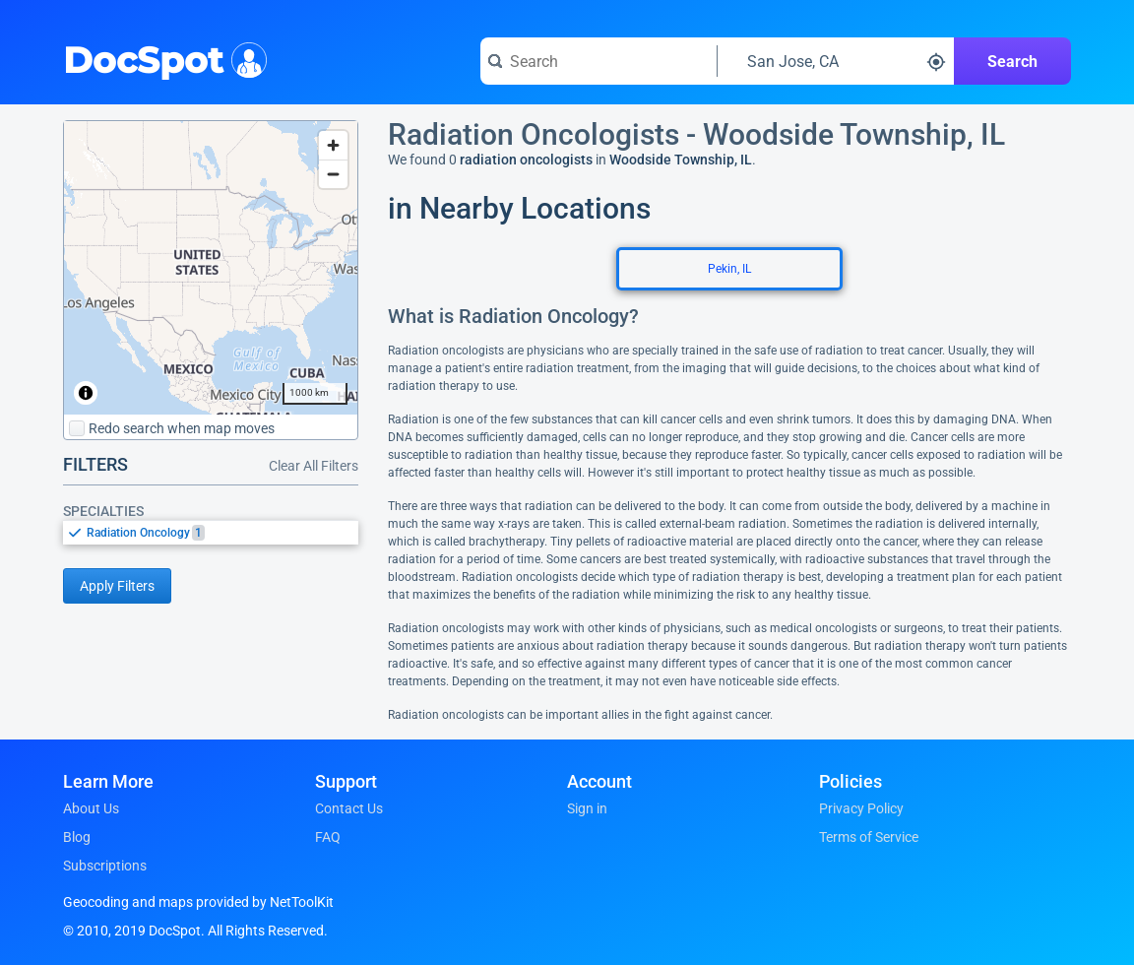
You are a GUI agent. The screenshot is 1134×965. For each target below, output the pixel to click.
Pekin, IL (729, 269)
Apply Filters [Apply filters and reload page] (117, 586)
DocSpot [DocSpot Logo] (161, 58)
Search (1012, 61)
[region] (210, 268)
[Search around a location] (836, 61)
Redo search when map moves (172, 428)
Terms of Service (868, 837)
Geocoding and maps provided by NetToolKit (198, 902)
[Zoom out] (333, 174)
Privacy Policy (861, 808)
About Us (91, 808)
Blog (77, 837)
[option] (222, 533)
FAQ (328, 837)
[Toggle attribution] (85, 393)
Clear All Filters (313, 466)
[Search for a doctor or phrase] (598, 61)
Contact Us (349, 808)
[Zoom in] (333, 145)
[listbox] (210, 532)
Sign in (587, 808)
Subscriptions (105, 865)
